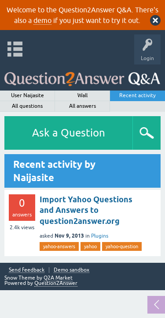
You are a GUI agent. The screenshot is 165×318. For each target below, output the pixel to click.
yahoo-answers (59, 246)
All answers (82, 106)
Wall (82, 95)
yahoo (90, 246)
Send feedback (26, 270)
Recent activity (137, 95)
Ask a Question (68, 133)
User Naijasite (27, 95)
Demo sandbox (71, 270)
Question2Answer (55, 283)
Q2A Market (58, 278)
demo (42, 20)
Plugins (99, 236)
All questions (27, 106)
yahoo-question (122, 246)
